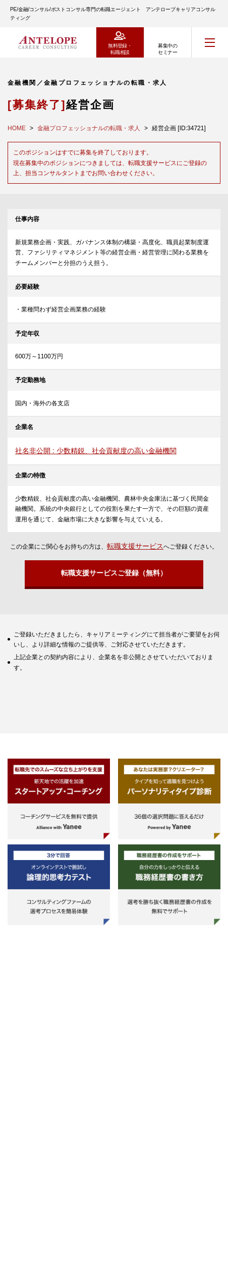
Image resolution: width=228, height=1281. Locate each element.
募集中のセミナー (167, 49)
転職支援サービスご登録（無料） (114, 573)
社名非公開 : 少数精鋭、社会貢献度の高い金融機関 (96, 451)
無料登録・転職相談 (120, 49)
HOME (17, 128)
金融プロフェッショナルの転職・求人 (88, 128)
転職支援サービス (135, 546)
